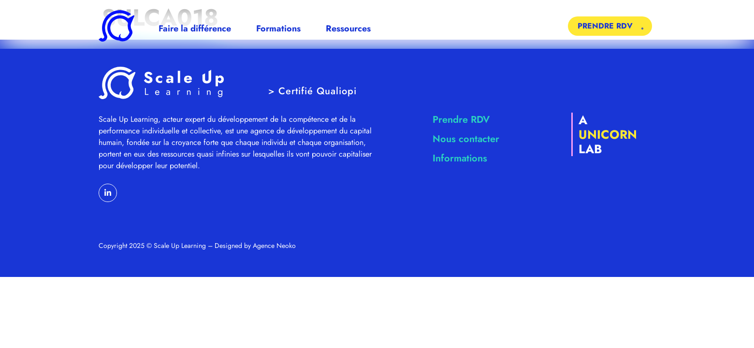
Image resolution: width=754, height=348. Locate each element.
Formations (278, 28)
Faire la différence (195, 28)
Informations (460, 158)
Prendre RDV (461, 120)
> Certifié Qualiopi (312, 91)
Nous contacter (466, 139)
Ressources (348, 28)
